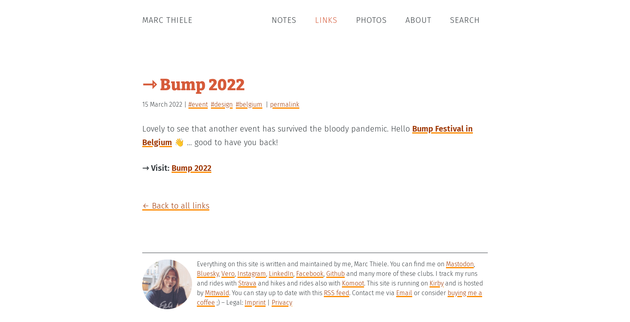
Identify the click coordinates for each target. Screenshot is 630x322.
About (418, 20)
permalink (284, 104)
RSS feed (336, 293)
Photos (371, 20)
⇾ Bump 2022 (193, 83)
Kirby (437, 283)
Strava (247, 283)
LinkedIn (281, 273)
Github (335, 273)
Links (326, 20)
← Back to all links (175, 206)
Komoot (353, 283)
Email (404, 293)
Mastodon (460, 264)
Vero (228, 273)
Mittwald (217, 293)
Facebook (309, 273)
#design (222, 104)
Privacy (282, 302)
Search (465, 20)
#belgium (249, 104)
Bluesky (208, 273)
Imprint (255, 302)
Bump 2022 (191, 168)
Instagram (251, 273)
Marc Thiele (167, 20)
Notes (284, 20)
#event (198, 104)
